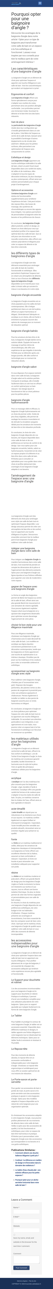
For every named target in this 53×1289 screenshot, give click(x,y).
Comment (17, 1254)
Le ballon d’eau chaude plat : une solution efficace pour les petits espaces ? (28, 1172)
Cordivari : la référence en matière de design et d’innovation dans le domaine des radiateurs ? (28, 1162)
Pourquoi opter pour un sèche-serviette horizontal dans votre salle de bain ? (27, 1182)
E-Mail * (16, 1217)
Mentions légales (22, 1281)
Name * (16, 1207)
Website (16, 1226)
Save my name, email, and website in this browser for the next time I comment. (25, 1242)
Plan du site (32, 1281)
